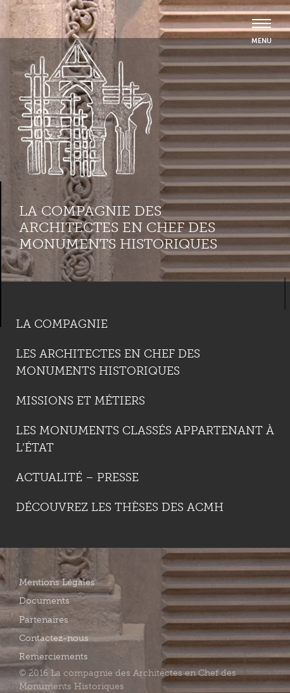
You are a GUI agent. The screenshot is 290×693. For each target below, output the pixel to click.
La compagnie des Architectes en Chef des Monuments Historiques (118, 227)
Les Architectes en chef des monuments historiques (108, 362)
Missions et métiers (80, 401)
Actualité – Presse (77, 477)
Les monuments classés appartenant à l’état (145, 439)
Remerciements (53, 656)
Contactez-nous (54, 638)
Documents (44, 600)
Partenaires (43, 619)
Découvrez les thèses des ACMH (120, 507)
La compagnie (62, 324)
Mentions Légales (57, 582)
